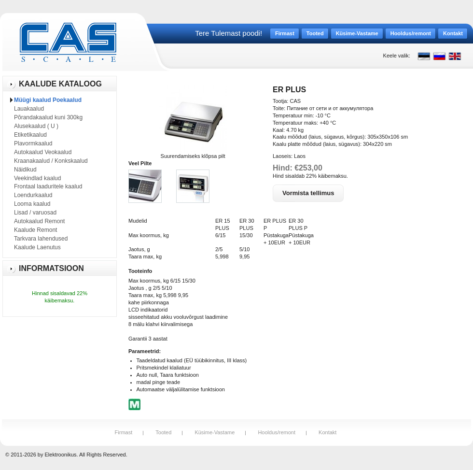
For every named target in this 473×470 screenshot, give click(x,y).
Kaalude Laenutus (37, 247)
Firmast (124, 432)
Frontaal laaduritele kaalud (48, 186)
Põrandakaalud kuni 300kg (48, 117)
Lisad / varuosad (35, 212)
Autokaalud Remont (39, 221)
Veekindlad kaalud (37, 178)
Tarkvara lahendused (41, 238)
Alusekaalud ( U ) (36, 126)
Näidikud (25, 169)
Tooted (163, 432)
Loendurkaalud (33, 195)
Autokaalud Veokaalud (42, 152)
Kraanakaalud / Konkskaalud (51, 160)
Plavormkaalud (33, 143)
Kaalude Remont (35, 230)
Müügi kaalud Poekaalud (48, 100)
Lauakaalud (29, 108)
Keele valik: (396, 55)
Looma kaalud (32, 203)
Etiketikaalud (30, 134)
